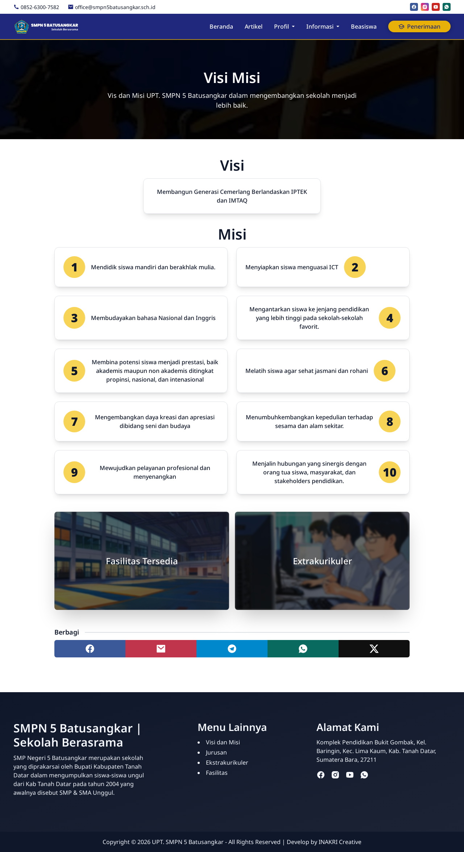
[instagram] (425, 7)
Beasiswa (364, 26)
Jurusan (216, 752)
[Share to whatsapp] (303, 648)
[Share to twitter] (374, 648)
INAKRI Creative (340, 842)
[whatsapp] (447, 7)
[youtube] (436, 7)
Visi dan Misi (223, 742)
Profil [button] (281, 26)
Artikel (253, 26)
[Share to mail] (160, 648)
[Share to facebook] (89, 648)
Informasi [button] (320, 26)
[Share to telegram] (232, 648)
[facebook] (414, 7)
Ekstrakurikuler (227, 762)
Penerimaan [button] (419, 26)
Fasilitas (217, 773)
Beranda (221, 26)
